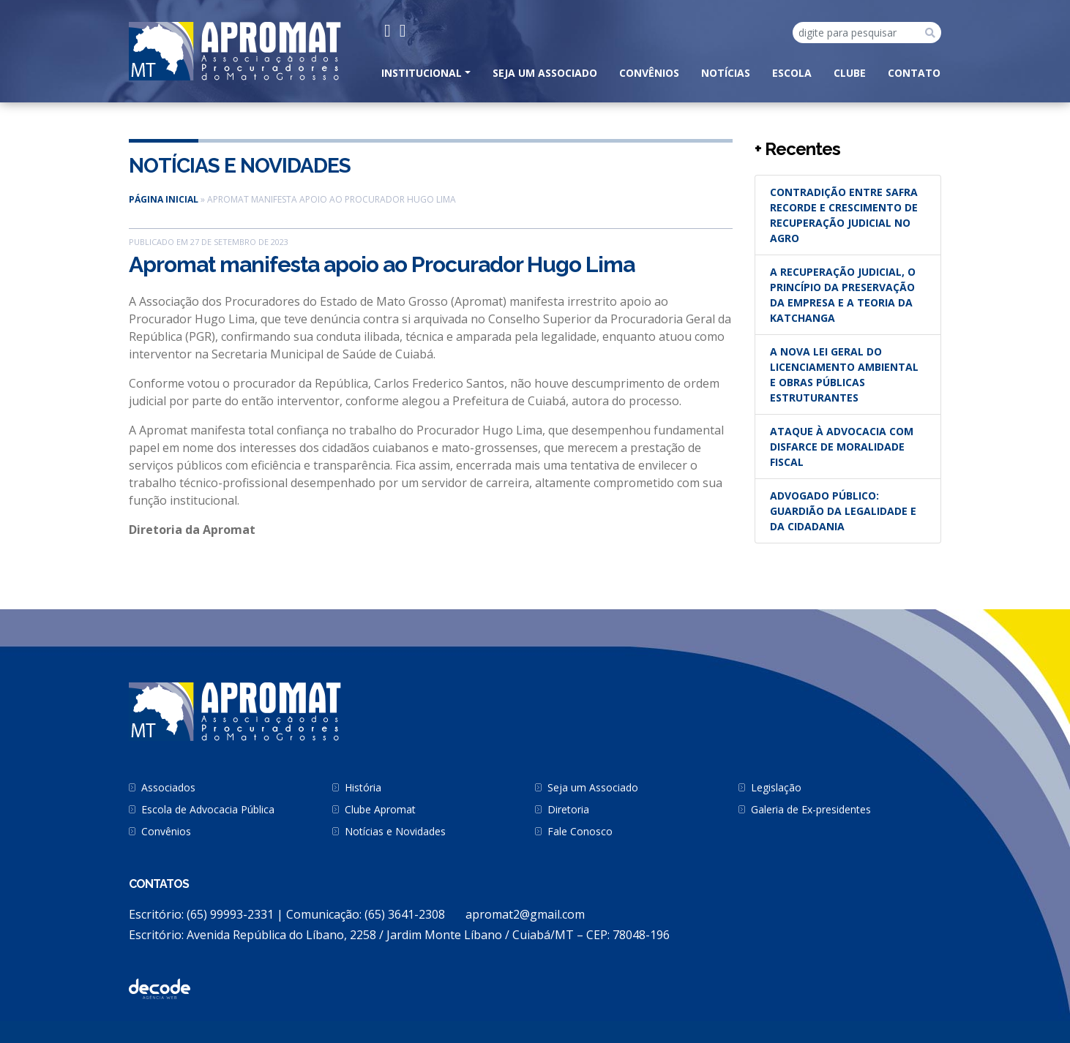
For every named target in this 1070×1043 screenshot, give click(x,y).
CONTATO (914, 73)
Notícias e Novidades (240, 166)
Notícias (725, 73)
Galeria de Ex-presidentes (811, 809)
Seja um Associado (545, 73)
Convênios (649, 73)
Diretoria (568, 809)
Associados (168, 787)
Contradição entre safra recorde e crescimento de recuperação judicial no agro (844, 215)
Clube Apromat (380, 809)
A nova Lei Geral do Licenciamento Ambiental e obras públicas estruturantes (844, 374)
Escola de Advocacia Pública (207, 809)
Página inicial (163, 199)
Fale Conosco (580, 831)
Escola (792, 73)
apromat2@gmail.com (525, 914)
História (363, 787)
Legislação (776, 787)
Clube (850, 73)
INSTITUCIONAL (421, 73)
